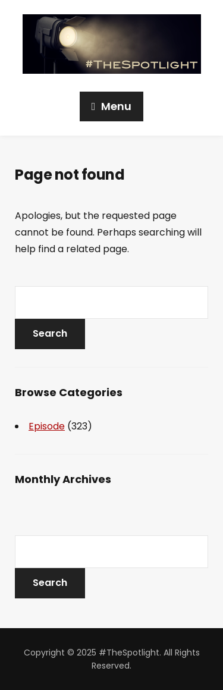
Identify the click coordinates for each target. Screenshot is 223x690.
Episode (47, 426)
